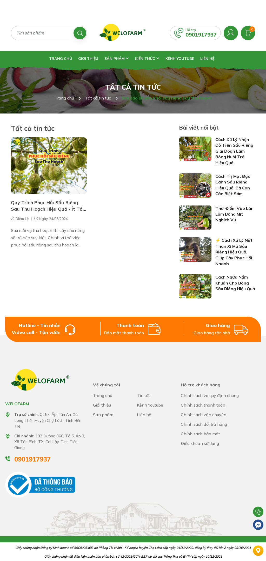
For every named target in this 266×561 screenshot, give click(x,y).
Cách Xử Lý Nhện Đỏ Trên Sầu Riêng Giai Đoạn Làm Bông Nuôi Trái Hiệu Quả (234, 151)
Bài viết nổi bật (199, 127)
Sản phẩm (116, 58)
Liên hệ (207, 58)
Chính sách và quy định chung (210, 395)
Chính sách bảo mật (200, 433)
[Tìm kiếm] (80, 33)
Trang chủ (60, 58)
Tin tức (143, 395)
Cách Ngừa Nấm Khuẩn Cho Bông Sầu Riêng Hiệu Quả (235, 282)
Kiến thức (147, 58)
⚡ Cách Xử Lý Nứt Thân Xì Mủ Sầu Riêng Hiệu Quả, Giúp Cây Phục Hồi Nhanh (233, 252)
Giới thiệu (88, 58)
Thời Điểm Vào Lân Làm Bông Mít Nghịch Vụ (234, 214)
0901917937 (201, 34)
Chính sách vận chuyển (203, 414)
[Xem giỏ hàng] (248, 32)
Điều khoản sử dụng (200, 443)
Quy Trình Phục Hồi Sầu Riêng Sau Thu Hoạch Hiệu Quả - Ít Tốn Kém (48, 209)
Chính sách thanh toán (203, 405)
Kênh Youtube (179, 58)
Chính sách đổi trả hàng (204, 424)
